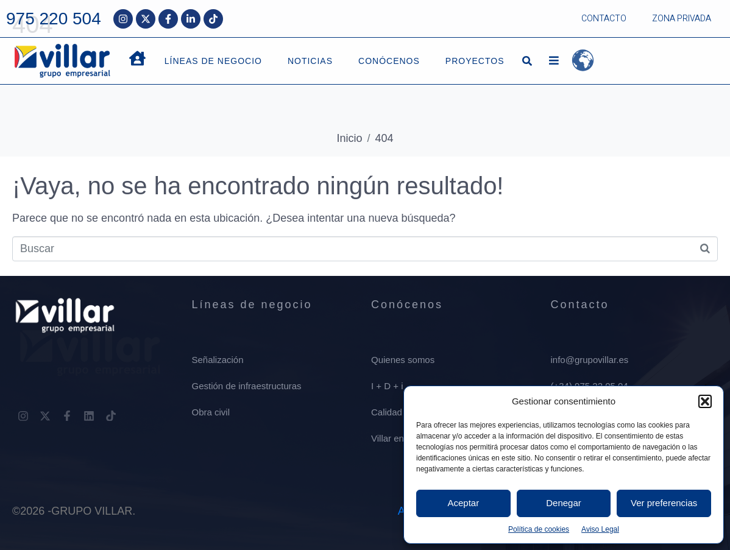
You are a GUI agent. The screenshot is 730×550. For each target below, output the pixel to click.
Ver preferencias (664, 503)
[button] (705, 401)
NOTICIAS (310, 61)
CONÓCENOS (389, 61)
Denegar (563, 503)
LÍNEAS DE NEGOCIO (213, 61)
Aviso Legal (600, 529)
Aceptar (463, 503)
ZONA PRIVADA (681, 18)
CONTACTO (603, 18)
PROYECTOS (475, 61)
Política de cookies (538, 529)
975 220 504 (53, 18)
